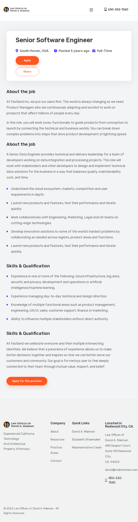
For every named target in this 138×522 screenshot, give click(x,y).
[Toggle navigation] (91, 9)
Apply (27, 60)
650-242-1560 (116, 9)
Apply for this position (27, 381)
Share (27, 71)
